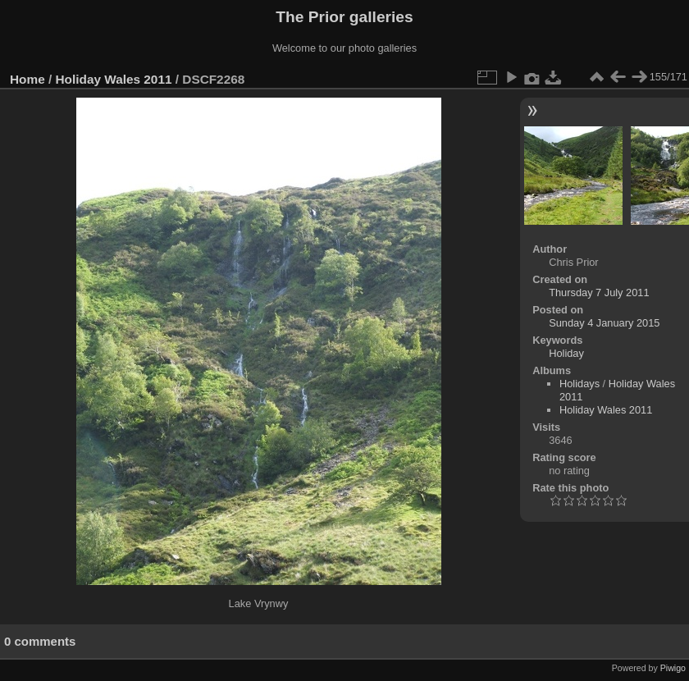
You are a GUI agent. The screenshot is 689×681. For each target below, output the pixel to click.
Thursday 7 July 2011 (599, 292)
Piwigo (673, 668)
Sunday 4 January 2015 (604, 323)
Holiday (566, 353)
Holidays (579, 383)
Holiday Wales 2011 (114, 79)
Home (27, 79)
